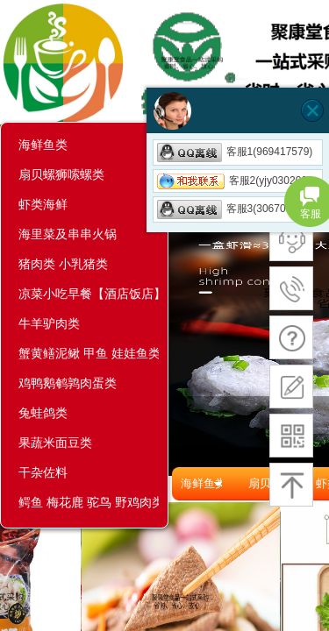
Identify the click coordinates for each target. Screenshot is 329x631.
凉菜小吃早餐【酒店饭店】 (88, 294)
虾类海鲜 (43, 204)
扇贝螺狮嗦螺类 (61, 174)
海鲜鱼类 (43, 145)
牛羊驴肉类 (49, 323)
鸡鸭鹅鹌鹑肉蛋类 (67, 383)
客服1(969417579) (235, 151)
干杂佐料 (43, 472)
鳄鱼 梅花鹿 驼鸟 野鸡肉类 (88, 502)
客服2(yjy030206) (234, 180)
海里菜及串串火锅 (67, 234)
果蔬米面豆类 (55, 443)
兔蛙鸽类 (43, 413)
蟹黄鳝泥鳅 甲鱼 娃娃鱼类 (88, 353)
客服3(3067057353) (237, 208)
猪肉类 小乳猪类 (63, 264)
